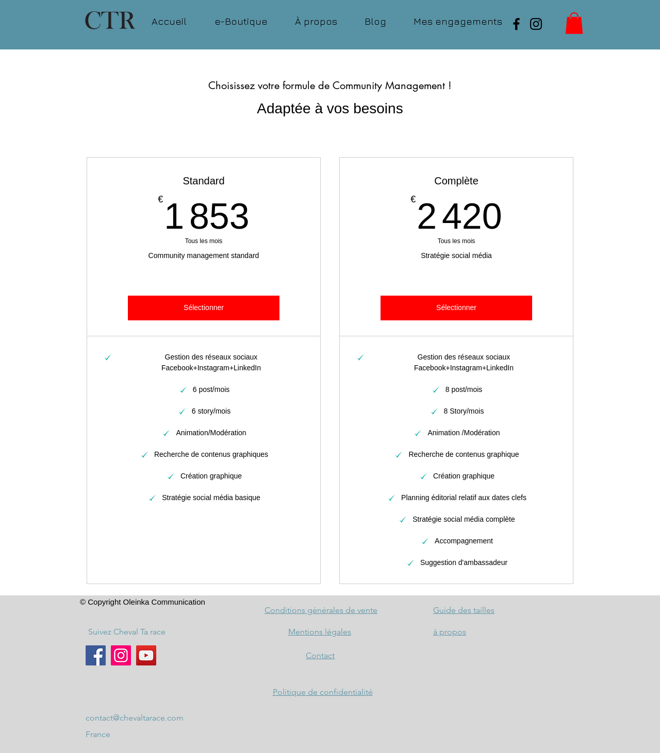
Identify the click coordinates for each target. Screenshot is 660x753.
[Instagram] (536, 24)
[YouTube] (146, 655)
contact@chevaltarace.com (135, 718)
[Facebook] (516, 24)
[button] (574, 23)
